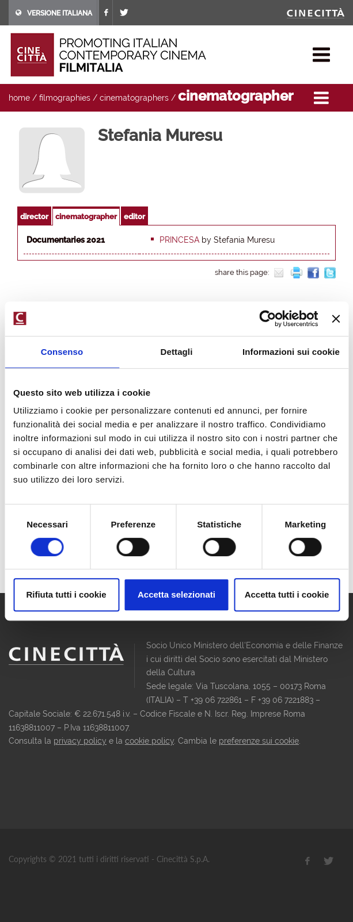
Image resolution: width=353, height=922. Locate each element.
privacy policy (80, 740)
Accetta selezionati (176, 594)
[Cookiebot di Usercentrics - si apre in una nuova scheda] (268, 318)
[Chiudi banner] (336, 319)
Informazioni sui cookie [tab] (291, 352)
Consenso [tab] (62, 352)
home (19, 97)
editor (134, 216)
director (34, 216)
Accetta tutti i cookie (287, 594)
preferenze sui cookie (259, 740)
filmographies (64, 97)
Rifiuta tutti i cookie (66, 594)
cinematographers (134, 97)
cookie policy (149, 740)
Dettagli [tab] (177, 352)
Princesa (179, 239)
